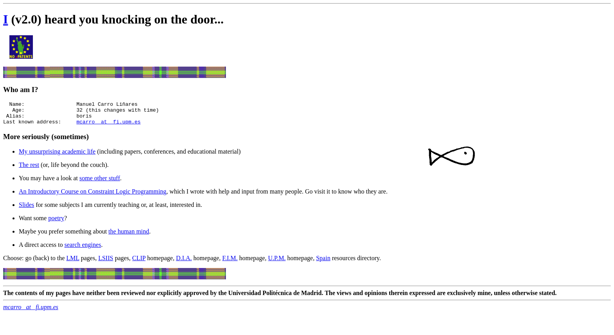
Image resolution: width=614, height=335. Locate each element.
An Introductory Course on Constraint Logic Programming (92, 196)
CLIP (139, 262)
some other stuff (99, 182)
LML (72, 262)
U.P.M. (277, 262)
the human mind (128, 236)
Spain (323, 262)
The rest (29, 169)
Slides (26, 209)
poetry (56, 222)
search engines (82, 249)
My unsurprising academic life (57, 156)
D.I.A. (183, 262)
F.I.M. (230, 262)
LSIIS (105, 262)
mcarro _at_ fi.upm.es (108, 126)
